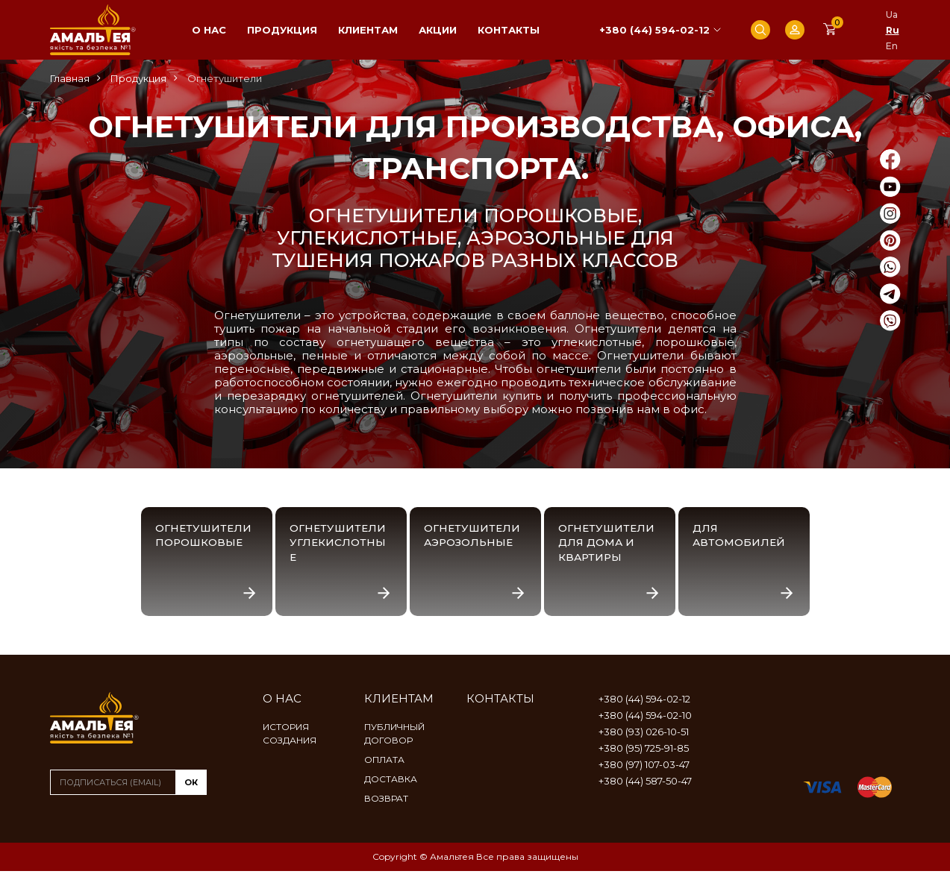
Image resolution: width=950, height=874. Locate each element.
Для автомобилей (740, 536)
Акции (438, 30)
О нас (209, 30)
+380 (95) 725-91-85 (644, 751)
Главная (70, 78)
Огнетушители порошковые (205, 536)
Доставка (390, 781)
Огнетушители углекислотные (339, 543)
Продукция (282, 30)
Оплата (384, 762)
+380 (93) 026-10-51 (644, 735)
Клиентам (368, 30)
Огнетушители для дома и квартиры (608, 543)
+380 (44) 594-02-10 (645, 718)
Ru (892, 30)
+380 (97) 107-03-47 (644, 767)
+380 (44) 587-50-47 (645, 784)
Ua (892, 14)
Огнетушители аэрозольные (473, 536)
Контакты (509, 30)
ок (191, 785)
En (892, 45)
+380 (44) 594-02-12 (654, 30)
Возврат (386, 801)
